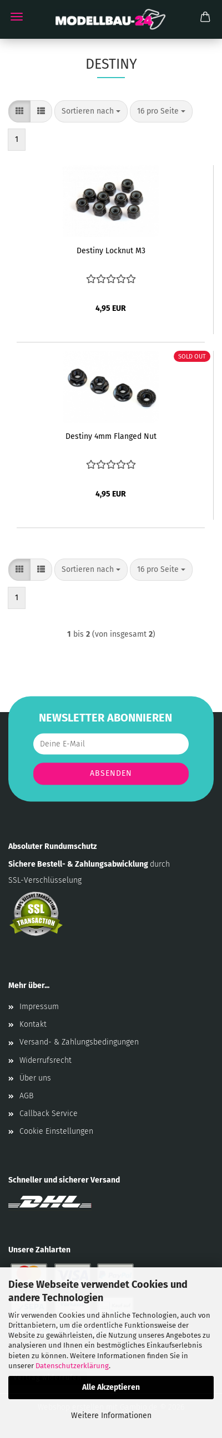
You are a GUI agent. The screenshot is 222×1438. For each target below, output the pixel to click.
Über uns (35, 1078)
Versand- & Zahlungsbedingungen (79, 1042)
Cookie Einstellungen (56, 1131)
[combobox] (91, 111)
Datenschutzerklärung (72, 1366)
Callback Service (48, 1113)
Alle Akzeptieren (111, 1387)
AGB (26, 1096)
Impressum (39, 1006)
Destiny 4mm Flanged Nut (111, 436)
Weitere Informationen (111, 1415)
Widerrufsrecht (45, 1060)
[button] (19, 111)
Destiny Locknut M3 (111, 250)
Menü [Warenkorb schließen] (17, 16)
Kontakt (33, 1024)
